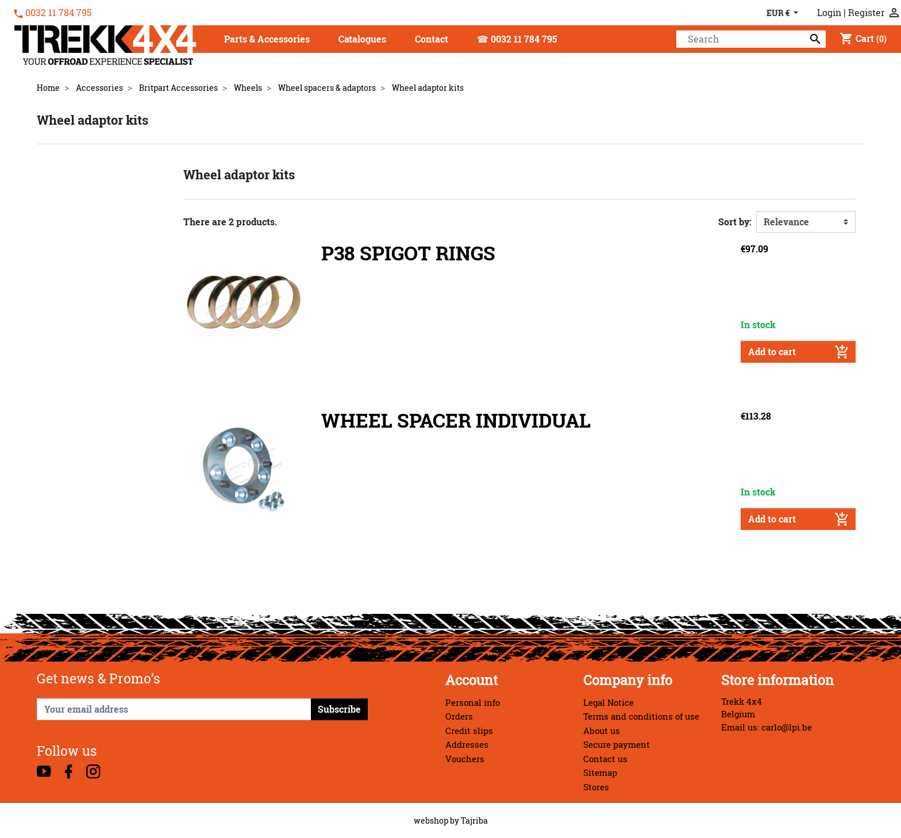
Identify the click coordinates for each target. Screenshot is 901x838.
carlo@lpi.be (786, 727)
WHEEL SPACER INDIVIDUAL (456, 420)
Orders (459, 716)
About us (601, 731)
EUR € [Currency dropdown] (779, 12)
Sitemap (600, 773)
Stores (596, 787)
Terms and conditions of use (641, 716)
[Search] (751, 39)
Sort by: (735, 222)
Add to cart (798, 352)
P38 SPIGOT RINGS (408, 253)
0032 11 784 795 (58, 12)
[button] (267, 40)
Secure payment (616, 745)
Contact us (605, 759)
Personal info (472, 703)
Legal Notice (608, 703)
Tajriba (474, 820)
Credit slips (469, 731)
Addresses (466, 745)
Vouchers (464, 759)
